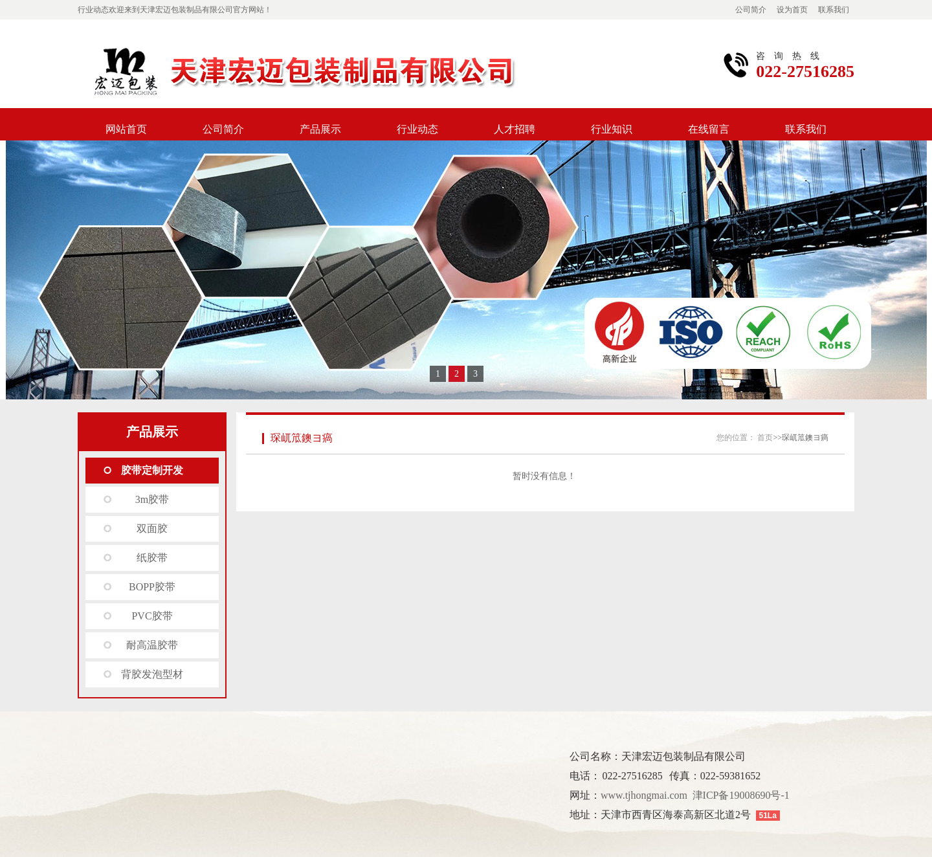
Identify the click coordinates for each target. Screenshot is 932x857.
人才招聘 (514, 129)
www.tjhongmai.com (644, 795)
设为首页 (792, 9)
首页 (765, 437)
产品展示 (320, 129)
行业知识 (611, 129)
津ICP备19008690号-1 (741, 795)
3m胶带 (152, 499)
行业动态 (417, 129)
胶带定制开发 (152, 470)
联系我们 (833, 9)
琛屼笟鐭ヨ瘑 (302, 437)
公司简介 (750, 9)
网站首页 (126, 129)
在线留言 (708, 129)
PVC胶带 (151, 615)
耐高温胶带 (152, 645)
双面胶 (152, 528)
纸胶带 (152, 557)
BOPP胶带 (152, 586)
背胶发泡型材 (152, 674)
